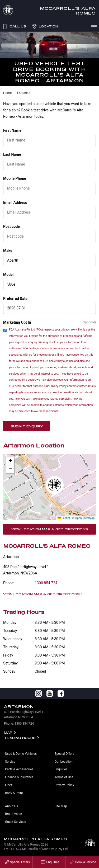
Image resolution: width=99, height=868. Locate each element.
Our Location (64, 761)
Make (7, 250)
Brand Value (13, 814)
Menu (95, 26)
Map (8, 732)
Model (8, 274)
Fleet (8, 785)
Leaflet (64, 518)
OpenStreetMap (85, 518)
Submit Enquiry (27, 426)
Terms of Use (64, 777)
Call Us (14, 26)
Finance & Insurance (19, 777)
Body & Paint (14, 793)
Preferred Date (15, 298)
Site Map (61, 806)
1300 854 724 (46, 583)
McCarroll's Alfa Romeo (68, 10)
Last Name (12, 154)
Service (10, 761)
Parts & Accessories (19, 769)
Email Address (15, 202)
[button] (54, 486)
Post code (11, 226)
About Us (11, 806)
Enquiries (23, 93)
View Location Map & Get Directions (49, 529)
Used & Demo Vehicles (21, 754)
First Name (12, 130)
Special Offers (64, 754)
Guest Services (15, 822)
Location (44, 26)
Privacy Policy (64, 785)
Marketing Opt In (17, 322)
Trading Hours (20, 737)
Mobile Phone (14, 178)
